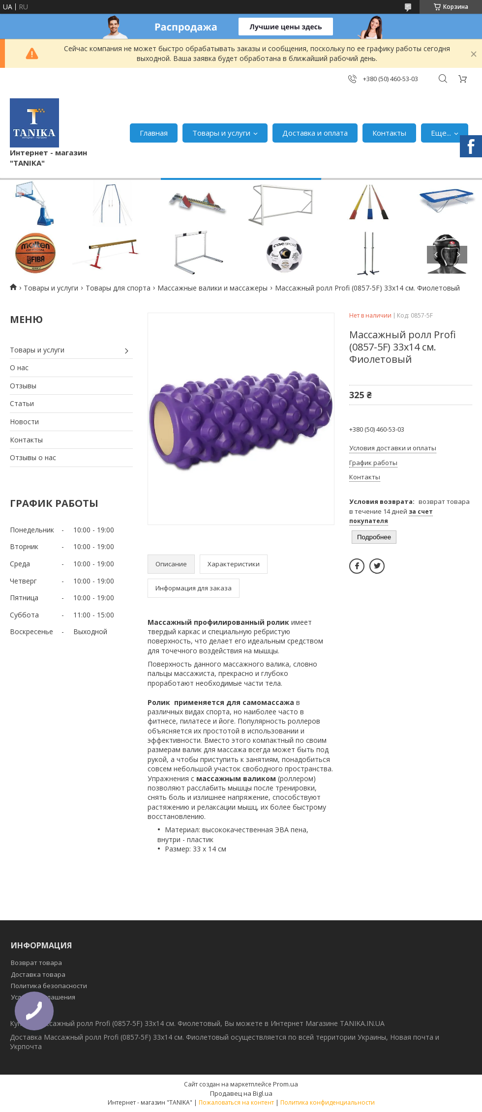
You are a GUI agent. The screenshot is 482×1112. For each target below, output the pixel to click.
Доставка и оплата (315, 133)
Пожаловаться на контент (236, 1102)
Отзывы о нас (33, 457)
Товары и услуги (221, 133)
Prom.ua (285, 1084)
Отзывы (23, 385)
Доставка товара (38, 974)
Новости (24, 421)
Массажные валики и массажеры (212, 288)
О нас (19, 367)
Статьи (22, 403)
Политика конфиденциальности (327, 1102)
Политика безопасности (49, 985)
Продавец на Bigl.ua (241, 1093)
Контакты (389, 133)
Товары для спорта (118, 288)
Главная (154, 133)
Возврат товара (36, 962)
